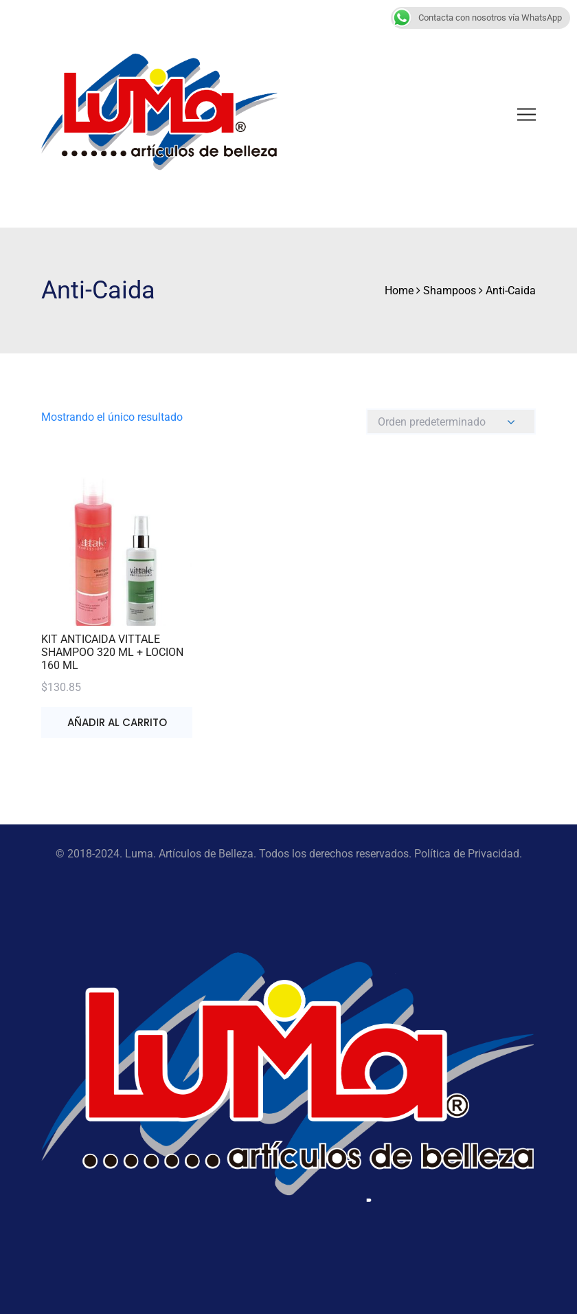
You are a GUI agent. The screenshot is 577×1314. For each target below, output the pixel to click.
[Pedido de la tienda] (451, 421)
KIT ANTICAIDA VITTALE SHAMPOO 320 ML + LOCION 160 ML (112, 652)
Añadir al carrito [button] (117, 722)
